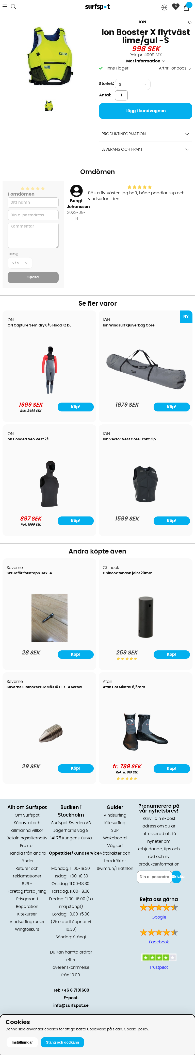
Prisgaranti (27, 899)
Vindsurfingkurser (27, 922)
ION (142, 22)
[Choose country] (164, 8)
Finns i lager (116, 68)
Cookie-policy (136, 1029)
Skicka (176, 877)
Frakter (27, 846)
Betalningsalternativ (27, 838)
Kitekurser (27, 914)
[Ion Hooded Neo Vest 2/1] (49, 507)
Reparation (27, 907)
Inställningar (22, 1042)
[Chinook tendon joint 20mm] (145, 641)
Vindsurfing (115, 815)
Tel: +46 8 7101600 (71, 990)
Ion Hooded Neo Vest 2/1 (28, 439)
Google (159, 917)
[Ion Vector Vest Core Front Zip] (145, 507)
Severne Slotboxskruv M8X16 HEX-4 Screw (44, 687)
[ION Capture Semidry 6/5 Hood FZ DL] (49, 393)
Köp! (75, 407)
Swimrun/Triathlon (115, 869)
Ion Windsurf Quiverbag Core (129, 325)
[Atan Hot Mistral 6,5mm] (145, 755)
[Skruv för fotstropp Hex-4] (49, 641)
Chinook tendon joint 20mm (128, 573)
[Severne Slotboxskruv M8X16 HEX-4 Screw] (49, 755)
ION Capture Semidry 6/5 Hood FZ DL (39, 325)
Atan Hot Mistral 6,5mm (124, 687)
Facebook (159, 942)
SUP (115, 830)
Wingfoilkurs (27, 929)
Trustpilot (159, 967)
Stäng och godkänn (62, 1042)
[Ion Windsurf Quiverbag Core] (145, 393)
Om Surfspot (27, 815)
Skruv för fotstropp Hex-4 (29, 573)
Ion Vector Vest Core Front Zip (129, 439)
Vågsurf (115, 846)
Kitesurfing (114, 823)
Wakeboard (115, 838)
